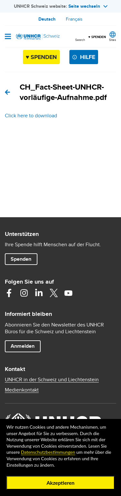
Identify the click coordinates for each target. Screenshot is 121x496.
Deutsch (46, 19)
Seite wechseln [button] (87, 6)
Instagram (24, 293)
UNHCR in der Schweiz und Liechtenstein (52, 379)
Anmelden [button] (23, 346)
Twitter (53, 293)
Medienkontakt (22, 390)
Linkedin (39, 293)
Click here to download (31, 115)
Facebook (9, 293)
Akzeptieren (60, 483)
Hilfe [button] (87, 57)
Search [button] (80, 39)
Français (74, 19)
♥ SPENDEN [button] (97, 34)
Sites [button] (112, 39)
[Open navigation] (8, 37)
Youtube (68, 293)
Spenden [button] (24, 259)
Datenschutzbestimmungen (48, 452)
